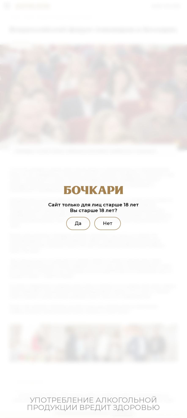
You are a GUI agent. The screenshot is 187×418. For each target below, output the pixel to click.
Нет (108, 223)
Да (77, 223)
